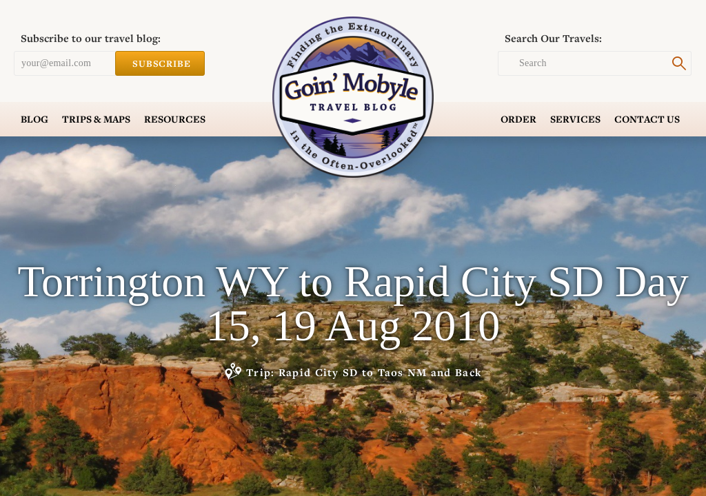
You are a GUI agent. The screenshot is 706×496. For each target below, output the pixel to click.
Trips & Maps (96, 119)
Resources (174, 119)
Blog (34, 119)
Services (575, 119)
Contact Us (647, 119)
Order (518, 119)
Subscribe (160, 63)
